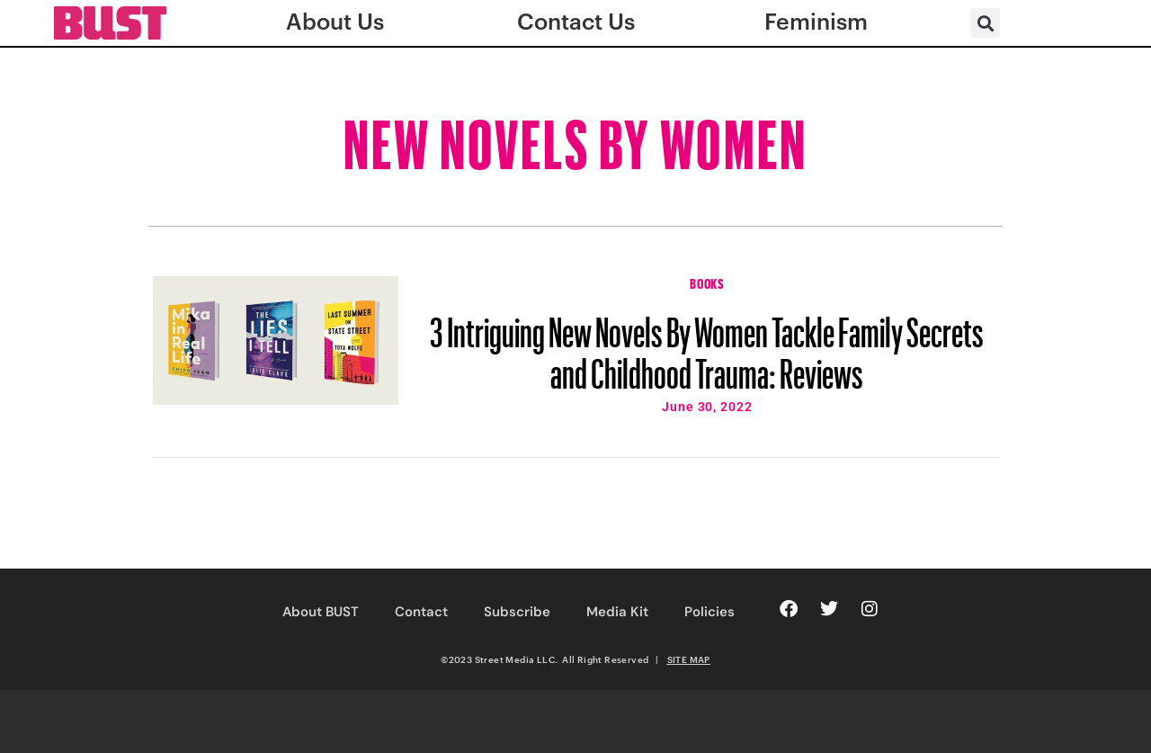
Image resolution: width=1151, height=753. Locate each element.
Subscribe (517, 612)
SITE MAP (688, 659)
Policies (709, 612)
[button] (985, 23)
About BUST (320, 612)
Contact (421, 612)
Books (707, 281)
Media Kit (617, 612)
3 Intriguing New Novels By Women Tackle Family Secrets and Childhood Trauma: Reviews (707, 344)
